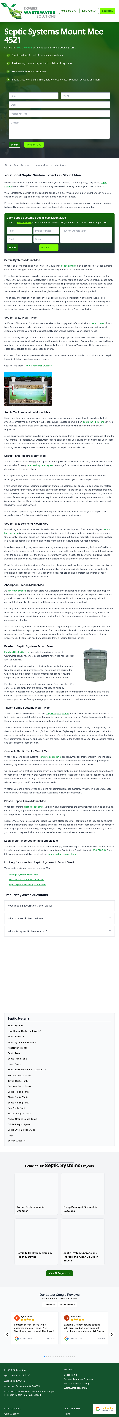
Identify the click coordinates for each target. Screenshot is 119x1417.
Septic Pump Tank (17, 1058)
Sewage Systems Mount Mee (23, 874)
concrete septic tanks (50, 756)
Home (67, 1414)
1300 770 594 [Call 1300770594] (89, 11)
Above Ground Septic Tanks (22, 1119)
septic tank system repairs (39, 465)
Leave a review (67, 1305)
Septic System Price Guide (21, 1129)
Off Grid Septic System (19, 1124)
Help (10, 1135)
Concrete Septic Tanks (19, 1086)
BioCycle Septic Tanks (19, 1113)
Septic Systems (15, 1025)
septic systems (68, 265)
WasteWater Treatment (75, 1387)
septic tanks (98, 323)
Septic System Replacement (22, 1042)
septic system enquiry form (62, 854)
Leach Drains (14, 1064)
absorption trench (17, 590)
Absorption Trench (17, 1047)
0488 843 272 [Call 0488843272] (68, 11)
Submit (14, 144)
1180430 (25, 1375)
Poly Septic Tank (16, 1108)
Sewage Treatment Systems (78, 1379)
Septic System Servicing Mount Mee (27, 884)
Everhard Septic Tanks (19, 1075)
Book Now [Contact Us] (107, 11)
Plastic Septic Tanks (18, 1097)
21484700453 (17, 1380)
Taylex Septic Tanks (18, 1081)
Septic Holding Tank (18, 1091)
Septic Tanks (70, 1374)
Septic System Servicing (76, 1383)
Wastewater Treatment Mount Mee (26, 879)
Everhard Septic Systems (17, 652)
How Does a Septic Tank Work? (24, 1031)
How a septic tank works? (39, 365)
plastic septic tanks (33, 806)
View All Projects (59, 1273)
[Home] (29, 11)
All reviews (49, 1305)
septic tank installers (93, 421)
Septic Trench (15, 1053)
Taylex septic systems (57, 713)
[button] (59, 906)
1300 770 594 (24, 47)
